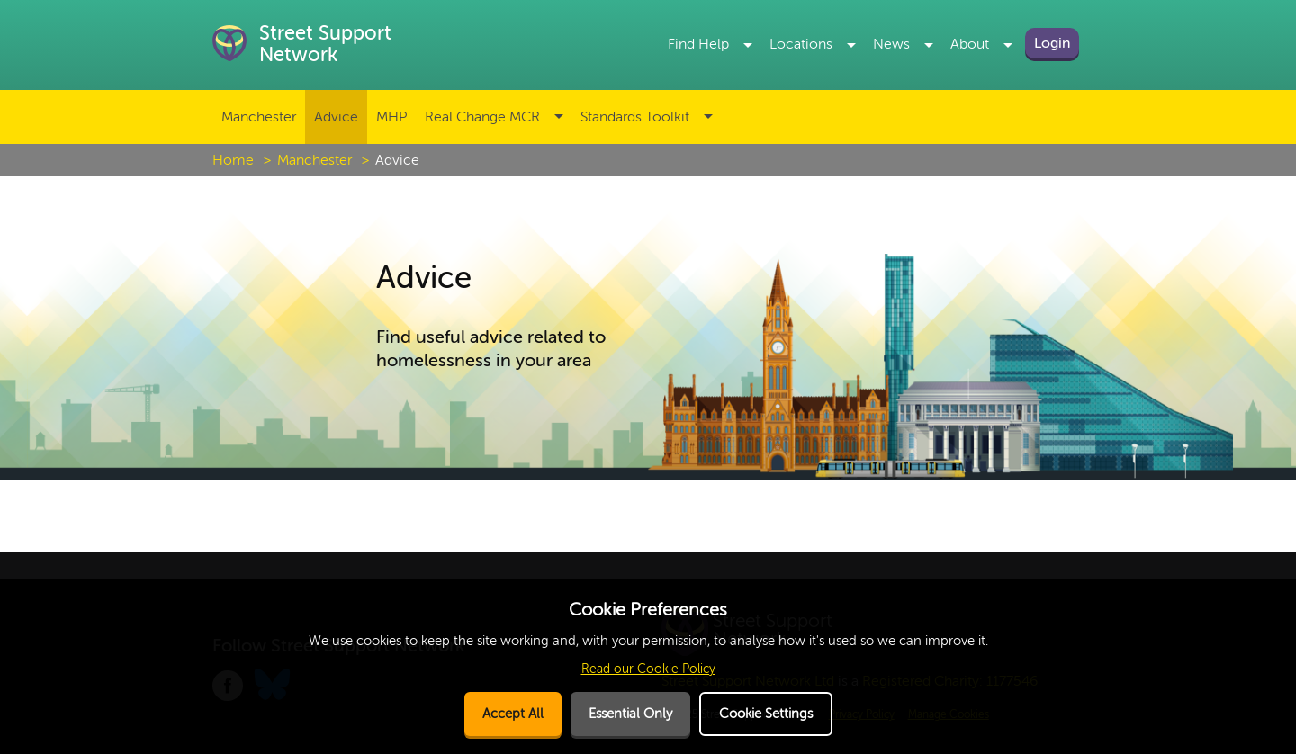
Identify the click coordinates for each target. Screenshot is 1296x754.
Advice (336, 117)
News (891, 44)
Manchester (258, 117)
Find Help (698, 44)
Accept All (513, 714)
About (969, 44)
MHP (391, 117)
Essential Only (630, 714)
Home (233, 160)
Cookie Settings (766, 714)
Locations (801, 44)
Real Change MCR (482, 117)
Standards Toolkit (634, 117)
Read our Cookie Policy (648, 669)
